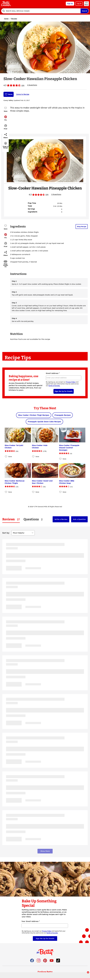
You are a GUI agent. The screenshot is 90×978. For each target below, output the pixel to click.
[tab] (11, 519)
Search (84, 11)
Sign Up (70, 3)
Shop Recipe (81, 226)
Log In (79, 3)
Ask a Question (79, 519)
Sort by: (6, 533)
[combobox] (40, 10)
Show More (45, 851)
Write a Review (60, 519)
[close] (88, 972)
